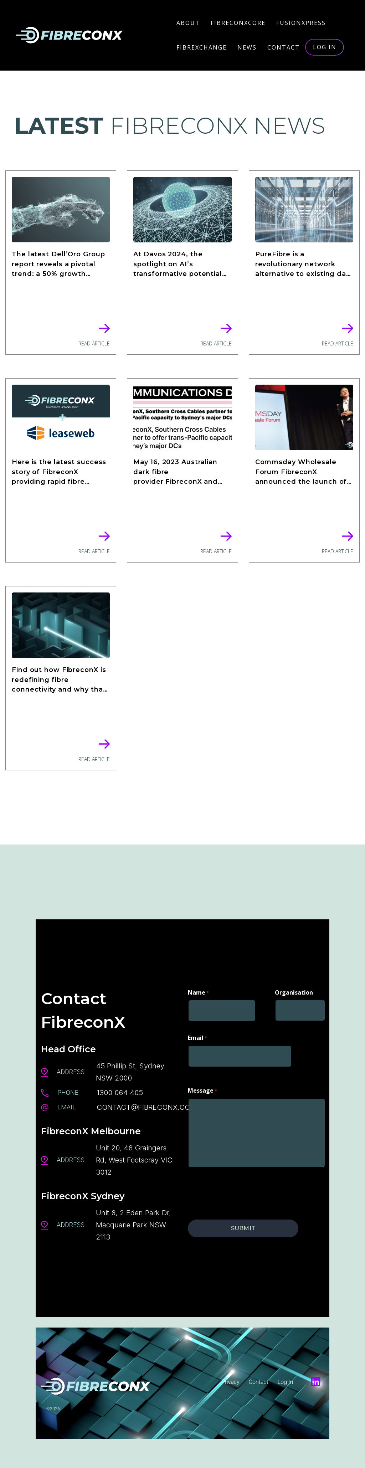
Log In (285, 1382)
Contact (258, 1382)
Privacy (230, 1382)
